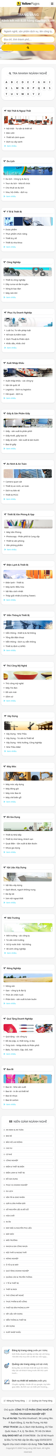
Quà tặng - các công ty (16, 1036)
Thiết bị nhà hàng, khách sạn (19, 839)
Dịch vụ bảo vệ (13, 490)
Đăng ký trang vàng (29, 1350)
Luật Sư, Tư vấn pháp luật (18, 330)
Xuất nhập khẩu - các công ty (19, 380)
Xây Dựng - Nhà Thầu (16, 733)
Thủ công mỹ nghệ (17, 665)
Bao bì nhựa (11, 1095)
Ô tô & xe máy (12, 1265)
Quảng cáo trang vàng (30, 1364)
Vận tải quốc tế (13, 385)
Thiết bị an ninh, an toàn (17, 486)
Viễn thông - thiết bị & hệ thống (21, 633)
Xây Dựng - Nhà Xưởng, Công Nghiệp (24, 742)
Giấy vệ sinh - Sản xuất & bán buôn (22, 440)
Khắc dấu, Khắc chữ (15, 343)
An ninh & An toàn (17, 463)
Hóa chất (10, 1215)
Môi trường (13, 917)
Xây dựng (12, 716)
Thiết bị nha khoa (14, 242)
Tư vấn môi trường (15, 940)
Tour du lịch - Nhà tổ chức (18, 183)
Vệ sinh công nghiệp (16, 948)
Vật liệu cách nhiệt (14, 591)
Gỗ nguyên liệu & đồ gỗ (17, 1209)
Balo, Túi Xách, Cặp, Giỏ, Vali (19, 1049)
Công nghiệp (13, 262)
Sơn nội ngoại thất (14, 898)
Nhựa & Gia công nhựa (16, 1246)
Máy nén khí (11, 293)
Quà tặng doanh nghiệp (20, 1018)
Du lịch (11, 161)
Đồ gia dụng (13, 817)
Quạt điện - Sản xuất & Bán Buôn (21, 843)
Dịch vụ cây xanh (14, 141)
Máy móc (11, 766)
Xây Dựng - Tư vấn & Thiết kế (20, 738)
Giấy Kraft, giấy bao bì (16, 435)
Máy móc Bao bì (13, 793)
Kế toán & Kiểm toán (16, 334)
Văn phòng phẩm (14, 545)
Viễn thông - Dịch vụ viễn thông (21, 641)
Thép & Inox (11, 1289)
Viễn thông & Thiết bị (18, 615)
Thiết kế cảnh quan (15, 137)
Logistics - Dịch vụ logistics (18, 389)
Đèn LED (10, 133)
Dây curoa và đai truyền (17, 284)
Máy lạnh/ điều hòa (15, 586)
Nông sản (10, 986)
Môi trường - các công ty (18, 935)
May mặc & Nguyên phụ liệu (19, 1228)
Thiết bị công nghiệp (15, 280)
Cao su (9, 1148)
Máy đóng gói (12, 788)
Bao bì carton (12, 1100)
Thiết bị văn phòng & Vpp (20, 514)
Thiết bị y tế (11, 238)
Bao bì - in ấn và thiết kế (17, 1091)
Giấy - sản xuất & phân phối (19, 431)
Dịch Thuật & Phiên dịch (17, 339)
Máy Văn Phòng (13, 532)
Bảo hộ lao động (14, 1142)
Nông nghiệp (14, 968)
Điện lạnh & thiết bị (17, 564)
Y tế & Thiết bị (14, 211)
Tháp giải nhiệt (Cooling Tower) (20, 595)
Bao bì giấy (11, 444)
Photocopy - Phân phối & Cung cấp (23, 536)
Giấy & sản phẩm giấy (18, 413)
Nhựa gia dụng (13, 847)
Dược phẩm (11, 229)
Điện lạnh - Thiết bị (15, 582)
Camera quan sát (14, 481)
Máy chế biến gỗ (13, 797)
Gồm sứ (9, 696)
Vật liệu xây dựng (16, 867)
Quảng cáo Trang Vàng (42, 1400)
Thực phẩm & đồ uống (16, 1301)
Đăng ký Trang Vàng (16, 1400)
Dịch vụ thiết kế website (29, 1380)
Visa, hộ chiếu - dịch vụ (16, 192)
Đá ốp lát (10, 894)
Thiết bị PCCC (12, 494)
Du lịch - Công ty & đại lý (17, 179)
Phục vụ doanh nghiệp (19, 312)
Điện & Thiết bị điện (15, 1166)
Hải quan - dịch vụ (14, 394)
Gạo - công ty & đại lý (16, 990)
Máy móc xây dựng (15, 784)
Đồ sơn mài (11, 692)
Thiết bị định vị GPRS (15, 646)
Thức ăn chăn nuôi (14, 994)
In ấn (8, 1222)
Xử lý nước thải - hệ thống (18, 944)
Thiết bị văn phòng (15, 540)
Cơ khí (9, 1154)
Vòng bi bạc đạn (13, 288)
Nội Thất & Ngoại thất (19, 110)
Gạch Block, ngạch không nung (21, 889)
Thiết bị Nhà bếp (13, 834)
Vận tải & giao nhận (15, 1197)
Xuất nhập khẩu (15, 363)
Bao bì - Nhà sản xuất (16, 1087)
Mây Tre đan (11, 687)
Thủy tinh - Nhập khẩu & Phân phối (22, 1045)
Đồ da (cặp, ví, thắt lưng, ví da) (20, 1040)
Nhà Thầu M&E (13, 747)
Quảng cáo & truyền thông (19, 1277)
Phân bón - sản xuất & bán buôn (21, 999)
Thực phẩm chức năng (16, 233)
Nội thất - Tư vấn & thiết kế (19, 128)
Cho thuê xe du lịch (15, 187)
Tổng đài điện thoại (15, 637)
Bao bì (10, 1069)
